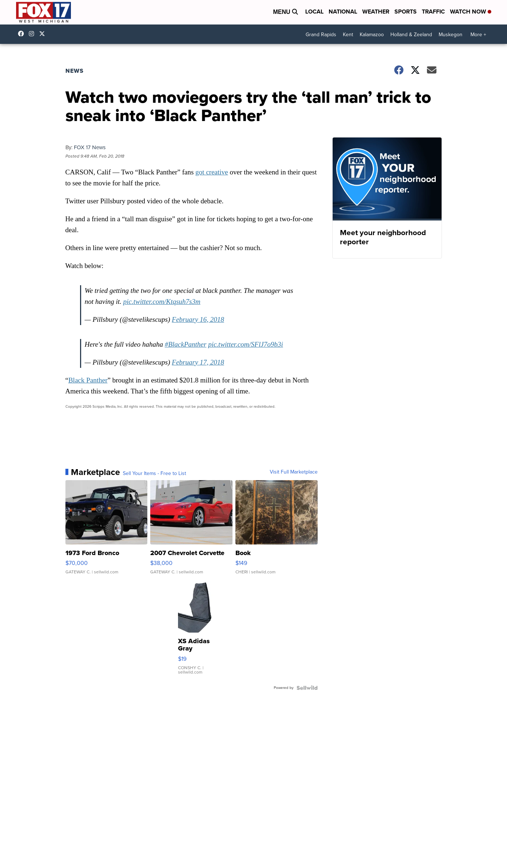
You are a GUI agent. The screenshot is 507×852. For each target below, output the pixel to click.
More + (478, 34)
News (74, 71)
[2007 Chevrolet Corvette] (191, 531)
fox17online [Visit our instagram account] (33, 34)
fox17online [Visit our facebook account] (22, 34)
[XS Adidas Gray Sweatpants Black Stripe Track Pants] (196, 631)
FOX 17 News (90, 147)
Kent (348, 34)
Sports (405, 11)
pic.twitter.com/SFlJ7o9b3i (245, 344)
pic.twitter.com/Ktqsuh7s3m (161, 301)
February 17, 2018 (198, 362)
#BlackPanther (186, 344)
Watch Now (470, 11)
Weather (375, 11)
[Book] (276, 531)
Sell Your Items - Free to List (154, 473)
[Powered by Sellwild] (307, 687)
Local (314, 11)
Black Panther (87, 380)
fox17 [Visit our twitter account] (44, 34)
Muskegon (450, 34)
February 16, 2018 (198, 319)
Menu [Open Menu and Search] (285, 12)
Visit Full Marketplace (294, 472)
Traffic (433, 11)
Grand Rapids (321, 34)
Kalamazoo (372, 34)
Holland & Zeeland (411, 34)
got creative (212, 172)
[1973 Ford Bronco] (106, 531)
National (343, 11)
